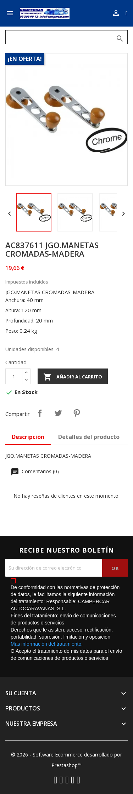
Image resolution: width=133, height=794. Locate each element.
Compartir (40, 413)
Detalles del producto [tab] (89, 437)
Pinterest (77, 413)
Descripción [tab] (28, 437)
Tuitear (58, 413)
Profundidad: (19, 320)
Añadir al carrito (72, 377)
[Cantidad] (13, 376)
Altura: (12, 310)
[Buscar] (66, 37)
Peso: (11, 330)
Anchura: (15, 300)
